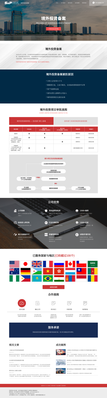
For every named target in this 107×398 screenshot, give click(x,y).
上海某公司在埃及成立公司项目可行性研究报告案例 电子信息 (82, 350)
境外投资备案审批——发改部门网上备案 (31, 121)
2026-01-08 (69, 352)
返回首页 (43, 385)
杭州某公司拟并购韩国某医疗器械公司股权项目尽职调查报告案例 (82, 360)
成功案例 (77, 3)
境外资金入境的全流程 (15, 370)
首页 (57, 3)
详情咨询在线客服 (53, 29)
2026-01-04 (11, 352)
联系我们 (84, 3)
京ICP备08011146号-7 (14, 395)
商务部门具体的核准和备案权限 (75, 121)
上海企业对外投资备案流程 (16, 350)
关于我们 (63, 3)
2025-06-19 (69, 371)
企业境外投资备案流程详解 (16, 360)
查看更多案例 (53, 287)
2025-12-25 (69, 362)
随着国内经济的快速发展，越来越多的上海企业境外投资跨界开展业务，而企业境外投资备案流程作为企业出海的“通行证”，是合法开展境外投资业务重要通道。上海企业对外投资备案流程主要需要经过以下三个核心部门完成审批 (30, 355)
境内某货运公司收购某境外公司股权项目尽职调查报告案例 (79, 373)
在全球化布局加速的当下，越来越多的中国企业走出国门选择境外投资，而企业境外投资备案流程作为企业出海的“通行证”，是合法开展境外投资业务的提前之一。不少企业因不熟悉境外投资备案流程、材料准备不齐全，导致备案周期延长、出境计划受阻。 (30, 365)
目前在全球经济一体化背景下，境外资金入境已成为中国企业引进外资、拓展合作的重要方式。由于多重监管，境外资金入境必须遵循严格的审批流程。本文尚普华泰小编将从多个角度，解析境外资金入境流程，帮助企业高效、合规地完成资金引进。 (29, 375)
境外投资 (70, 3)
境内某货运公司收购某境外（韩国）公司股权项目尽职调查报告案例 (82, 369)
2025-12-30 (11, 372)
